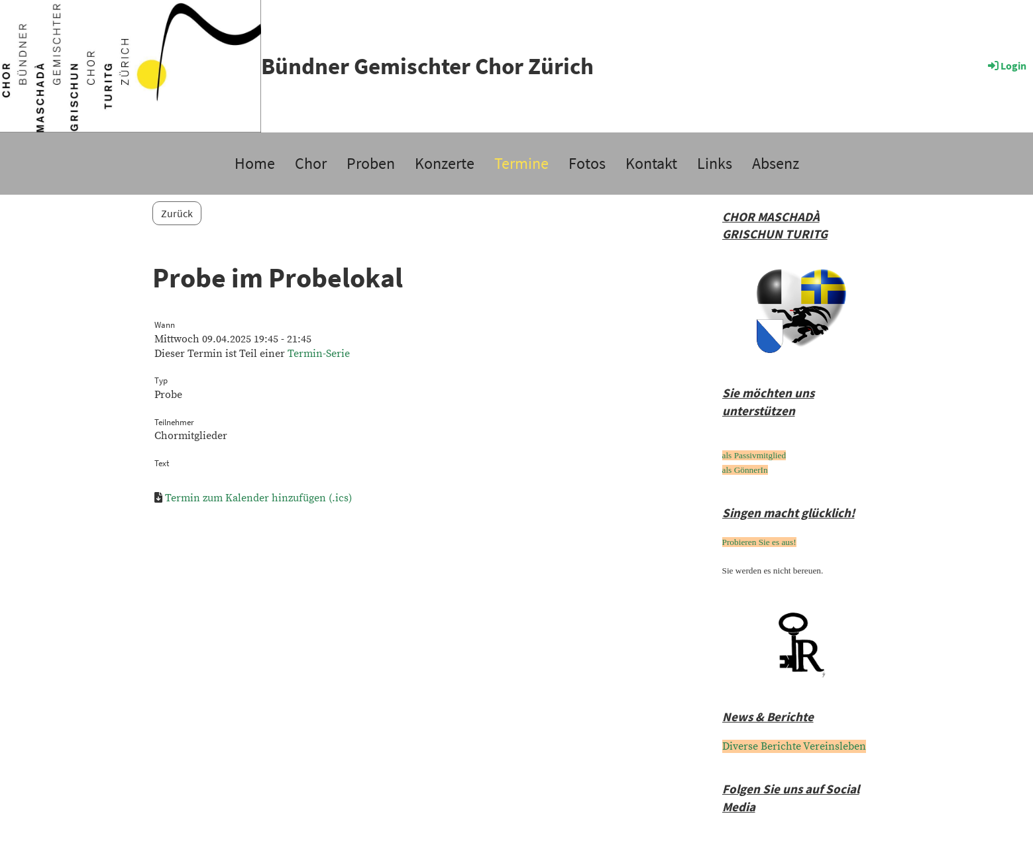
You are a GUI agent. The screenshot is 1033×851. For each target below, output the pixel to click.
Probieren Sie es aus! (759, 542)
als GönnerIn (745, 470)
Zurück (177, 213)
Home (255, 163)
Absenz (775, 163)
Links (714, 163)
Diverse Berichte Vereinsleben (794, 746)
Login (1006, 65)
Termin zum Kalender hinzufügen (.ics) (258, 498)
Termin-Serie (319, 353)
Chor (311, 163)
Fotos (587, 163)
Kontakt (651, 163)
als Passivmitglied (754, 455)
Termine (521, 163)
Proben (371, 163)
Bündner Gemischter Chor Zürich (427, 66)
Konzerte (444, 163)
